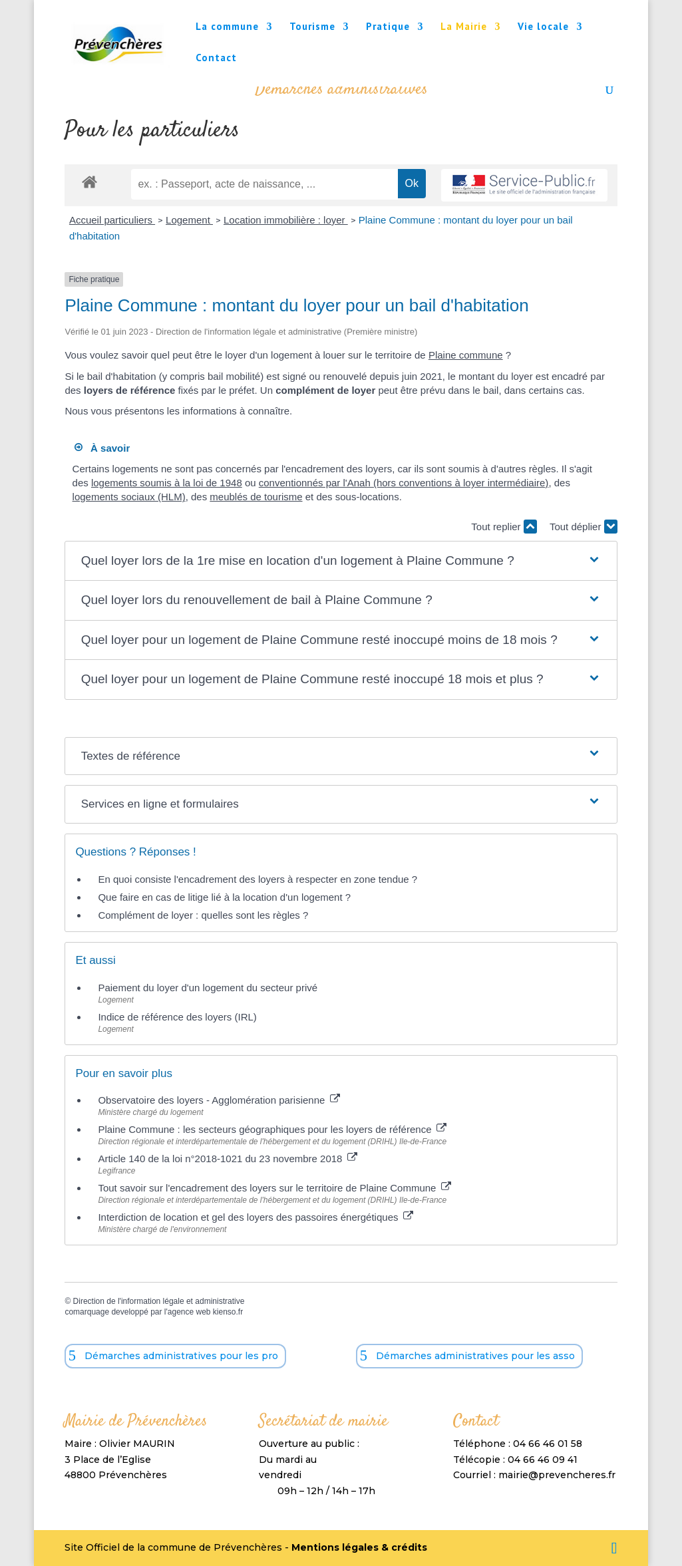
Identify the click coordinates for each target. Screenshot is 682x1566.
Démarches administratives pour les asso (475, 1356)
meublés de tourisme (256, 496)
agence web (189, 1312)
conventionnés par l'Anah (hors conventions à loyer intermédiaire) (404, 482)
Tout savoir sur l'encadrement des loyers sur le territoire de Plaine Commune (274, 1187)
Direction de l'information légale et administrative (159, 1301)
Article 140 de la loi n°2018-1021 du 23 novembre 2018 (227, 1158)
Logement (189, 220)
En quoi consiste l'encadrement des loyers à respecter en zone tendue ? (257, 879)
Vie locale (543, 27)
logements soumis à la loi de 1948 (166, 482)
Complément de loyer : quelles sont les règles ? (203, 915)
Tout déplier (583, 527)
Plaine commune (465, 355)
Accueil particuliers (112, 220)
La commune (227, 27)
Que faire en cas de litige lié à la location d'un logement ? (224, 897)
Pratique (388, 27)
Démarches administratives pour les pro (181, 1356)
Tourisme (312, 27)
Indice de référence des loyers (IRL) (177, 1016)
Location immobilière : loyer (286, 220)
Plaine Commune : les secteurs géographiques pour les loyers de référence (272, 1129)
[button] (341, 561)
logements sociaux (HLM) (129, 496)
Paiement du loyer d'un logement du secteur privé (209, 987)
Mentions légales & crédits (359, 1547)
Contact (216, 58)
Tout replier (503, 527)
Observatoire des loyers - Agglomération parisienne (218, 1100)
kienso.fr (228, 1312)
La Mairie (463, 27)
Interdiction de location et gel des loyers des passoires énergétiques (255, 1217)
